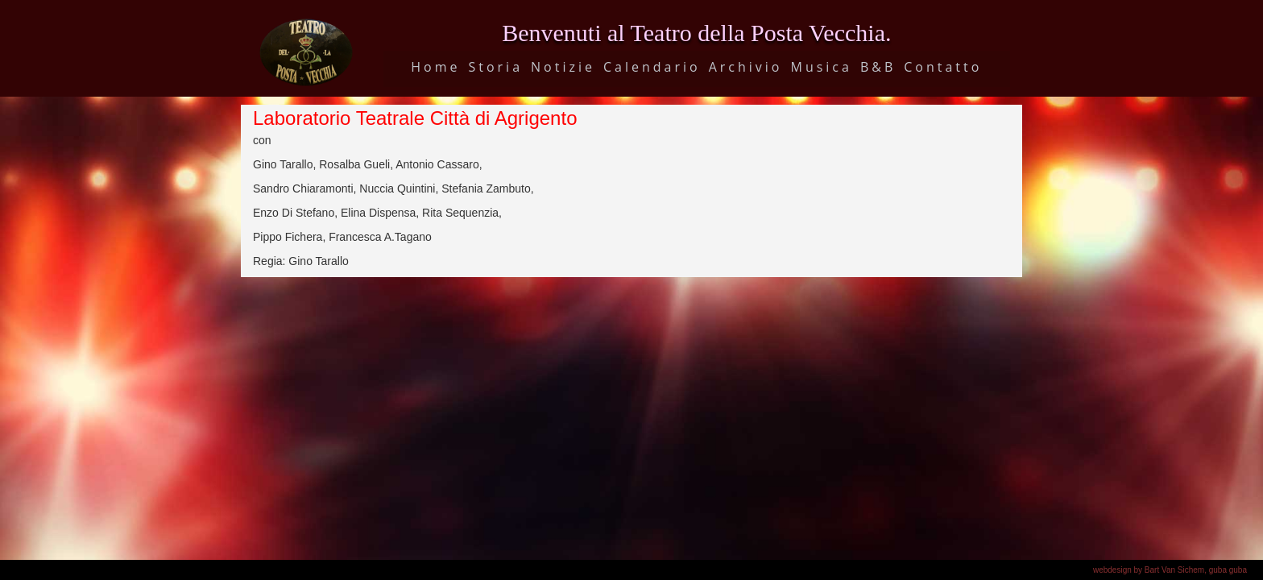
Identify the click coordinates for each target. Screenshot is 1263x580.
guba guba (1228, 570)
